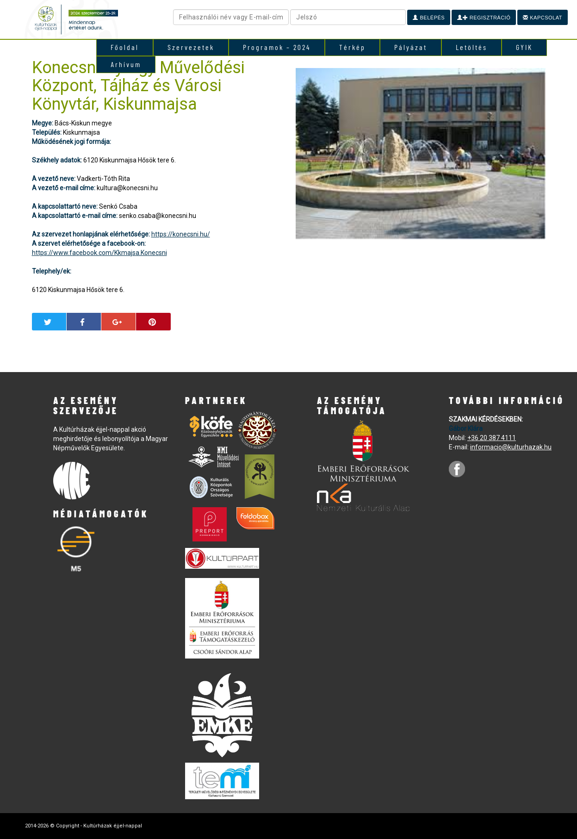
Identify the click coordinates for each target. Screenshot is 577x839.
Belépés (429, 17)
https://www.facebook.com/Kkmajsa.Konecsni (99, 252)
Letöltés (471, 47)
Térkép (352, 47)
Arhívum (126, 64)
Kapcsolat (542, 17)
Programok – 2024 (276, 47)
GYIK (524, 47)
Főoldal (125, 47)
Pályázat (410, 47)
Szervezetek (191, 47)
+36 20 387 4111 (491, 437)
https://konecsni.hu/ (180, 234)
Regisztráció (483, 17)
